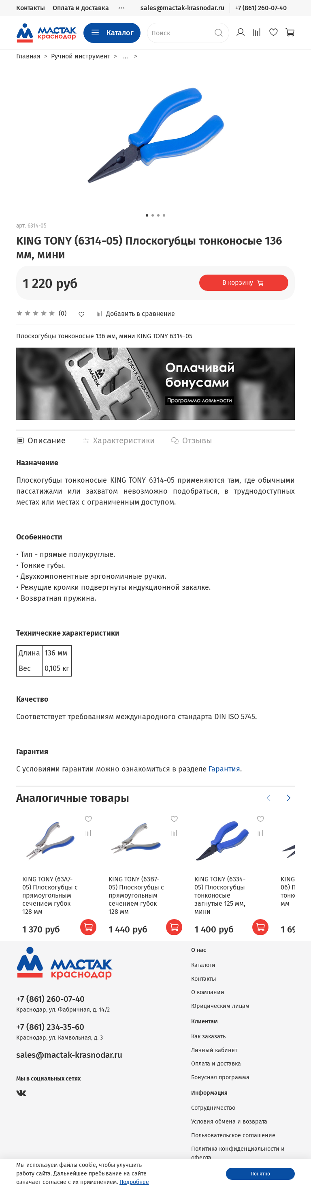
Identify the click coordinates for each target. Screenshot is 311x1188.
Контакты (30, 8)
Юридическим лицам (220, 1006)
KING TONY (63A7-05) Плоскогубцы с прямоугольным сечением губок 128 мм (57, 894)
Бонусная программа (220, 1077)
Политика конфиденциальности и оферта (238, 1153)
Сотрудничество (213, 1107)
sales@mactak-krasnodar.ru (182, 8)
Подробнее (134, 1182)
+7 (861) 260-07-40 (261, 8)
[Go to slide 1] (147, 215)
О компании (207, 992)
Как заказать (208, 1036)
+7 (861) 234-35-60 (50, 1027)
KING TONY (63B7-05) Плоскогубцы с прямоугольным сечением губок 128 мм (137, 894)
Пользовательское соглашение (233, 1135)
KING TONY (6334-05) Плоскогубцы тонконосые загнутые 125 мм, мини (214, 894)
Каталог (112, 33)
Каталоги (203, 965)
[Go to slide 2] (152, 215)
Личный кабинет (214, 1050)
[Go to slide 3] (158, 215)
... (125, 56)
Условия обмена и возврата (229, 1121)
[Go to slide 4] (164, 215)
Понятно (260, 1174)
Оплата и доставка (81, 8)
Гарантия (224, 769)
